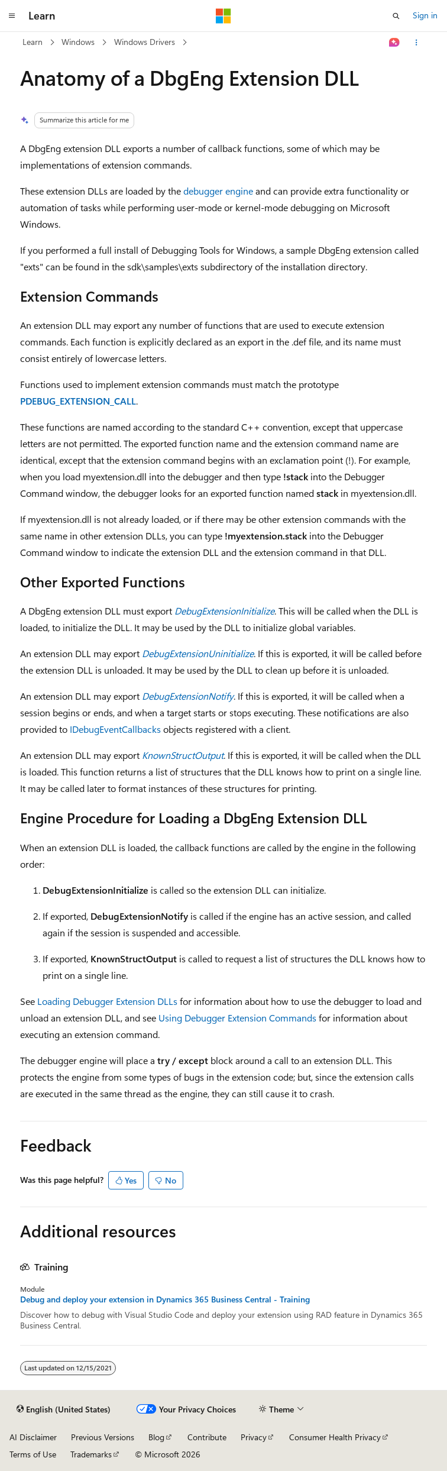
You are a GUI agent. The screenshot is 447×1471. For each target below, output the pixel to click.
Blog (156, 1437)
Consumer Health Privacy (335, 1437)
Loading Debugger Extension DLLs (107, 1001)
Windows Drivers (144, 41)
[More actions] (416, 42)
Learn (32, 41)
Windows (78, 41)
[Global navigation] (12, 16)
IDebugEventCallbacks (115, 729)
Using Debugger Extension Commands (237, 1017)
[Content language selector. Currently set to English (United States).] (63, 1409)
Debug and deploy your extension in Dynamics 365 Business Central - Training (165, 1299)
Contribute (206, 1437)
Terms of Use (32, 1454)
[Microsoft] (223, 16)
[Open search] (396, 16)
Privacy (254, 1437)
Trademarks (91, 1454)
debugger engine (218, 191)
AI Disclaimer (33, 1437)
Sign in (425, 15)
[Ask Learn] (394, 42)
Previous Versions (102, 1437)
